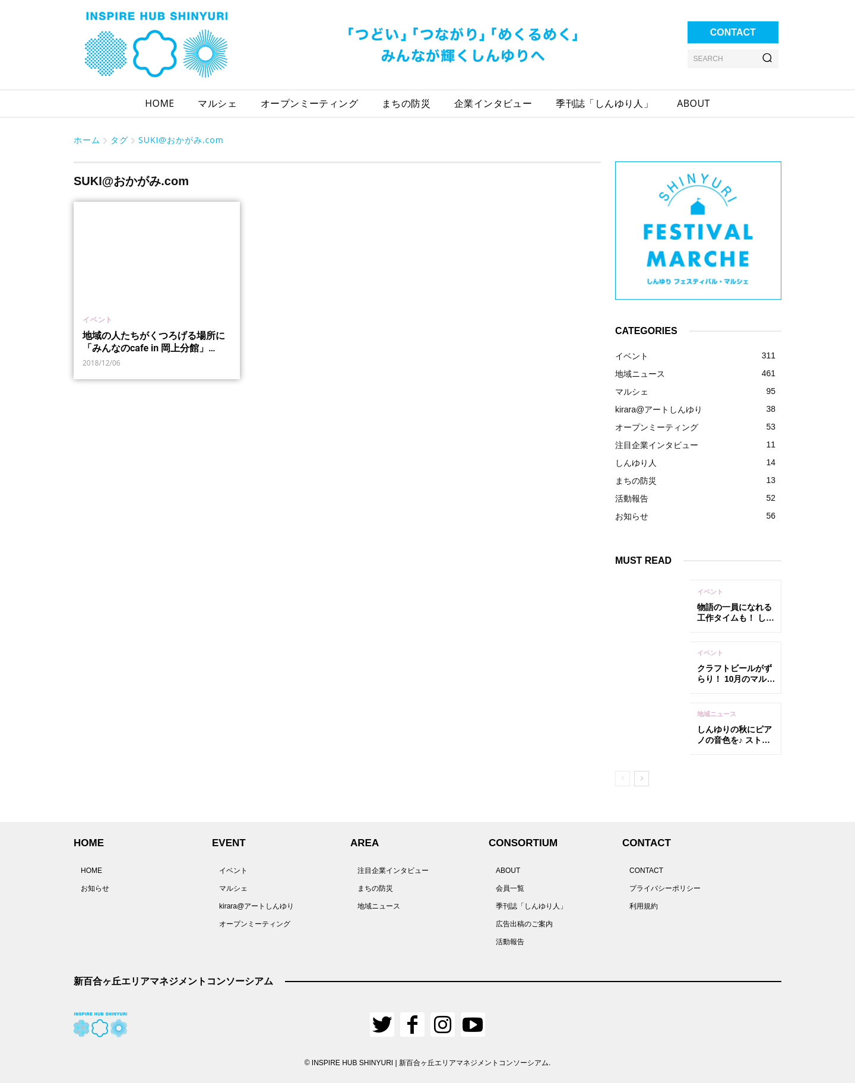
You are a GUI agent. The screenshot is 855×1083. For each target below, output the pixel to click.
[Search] (767, 58)
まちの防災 (375, 888)
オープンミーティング (254, 924)
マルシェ (233, 888)
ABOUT (508, 870)
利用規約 (643, 906)
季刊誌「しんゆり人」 (531, 906)
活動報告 (510, 942)
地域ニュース (716, 713)
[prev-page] (622, 778)
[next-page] (641, 778)
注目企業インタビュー (393, 870)
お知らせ (95, 888)
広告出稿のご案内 (524, 924)
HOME (91, 870)
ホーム (87, 139)
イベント (98, 320)
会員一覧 (510, 888)
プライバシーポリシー (665, 888)
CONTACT (646, 870)
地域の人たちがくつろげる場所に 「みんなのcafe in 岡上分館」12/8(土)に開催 (154, 348)
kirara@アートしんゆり (256, 906)
